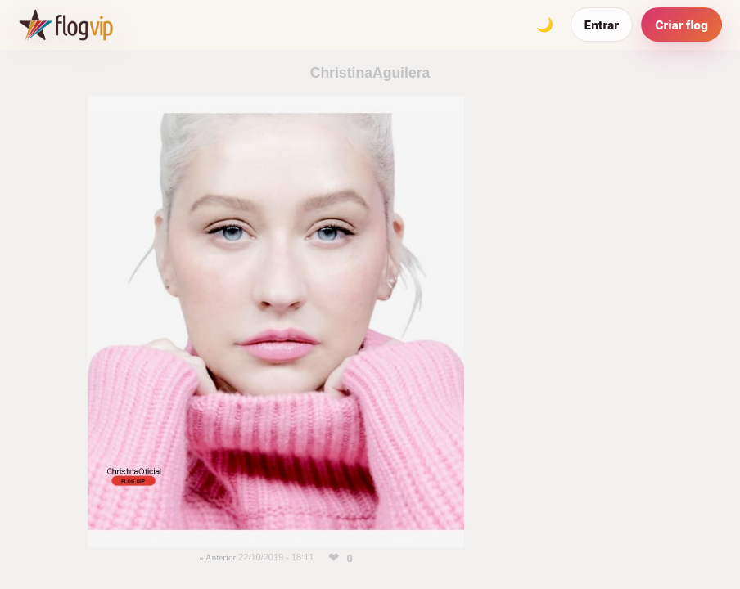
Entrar (602, 25)
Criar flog (681, 25)
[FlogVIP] (66, 24)
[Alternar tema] (545, 24)
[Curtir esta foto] (334, 558)
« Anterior (217, 557)
